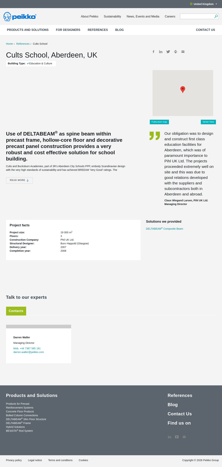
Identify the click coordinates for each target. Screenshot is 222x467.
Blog (119, 29)
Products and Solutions (28, 29)
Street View (208, 122)
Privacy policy (14, 460)
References (98, 29)
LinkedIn (161, 52)
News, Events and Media (143, 16)
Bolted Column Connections (22, 415)
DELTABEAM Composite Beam (164, 228)
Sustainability (112, 16)
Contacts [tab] (16, 311)
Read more (19, 180)
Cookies (83, 460)
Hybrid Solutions (15, 426)
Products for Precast (17, 403)
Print (175, 52)
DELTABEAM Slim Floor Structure (26, 419)
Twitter (168, 52)
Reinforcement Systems (20, 407)
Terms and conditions (60, 460)
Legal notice (35, 460)
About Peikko (89, 16)
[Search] (216, 16)
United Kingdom (203, 4)
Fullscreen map (159, 122)
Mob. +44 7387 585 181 (27, 348)
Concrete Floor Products (20, 411)
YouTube (177, 435)
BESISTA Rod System (19, 430)
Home (9, 43)
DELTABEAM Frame (18, 423)
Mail (183, 52)
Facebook (153, 52)
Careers (170, 16)
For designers (68, 29)
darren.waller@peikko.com (28, 352)
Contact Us (205, 29)
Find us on (179, 422)
